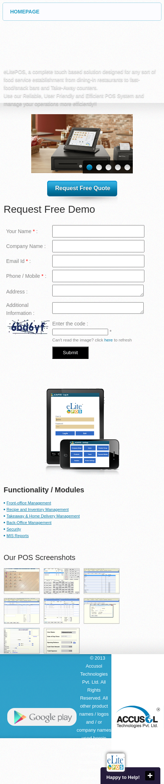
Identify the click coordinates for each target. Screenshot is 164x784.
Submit (70, 352)
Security (14, 529)
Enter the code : (70, 324)
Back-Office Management (29, 522)
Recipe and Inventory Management (38, 509)
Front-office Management (29, 503)
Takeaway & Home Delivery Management (43, 516)
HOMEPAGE (85, 11)
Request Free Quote (82, 188)
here (108, 339)
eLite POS (54, 48)
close (150, 775)
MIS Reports (18, 535)
